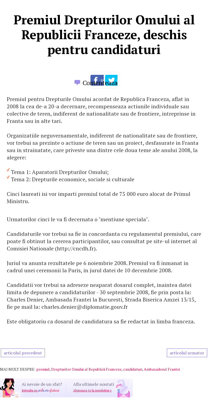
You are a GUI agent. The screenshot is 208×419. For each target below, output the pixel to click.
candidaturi (132, 369)
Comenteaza (100, 82)
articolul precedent (23, 353)
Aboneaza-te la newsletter (92, 390)
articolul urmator (187, 353)
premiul (43, 369)
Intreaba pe (40, 390)
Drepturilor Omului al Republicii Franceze (86, 369)
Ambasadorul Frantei (162, 369)
